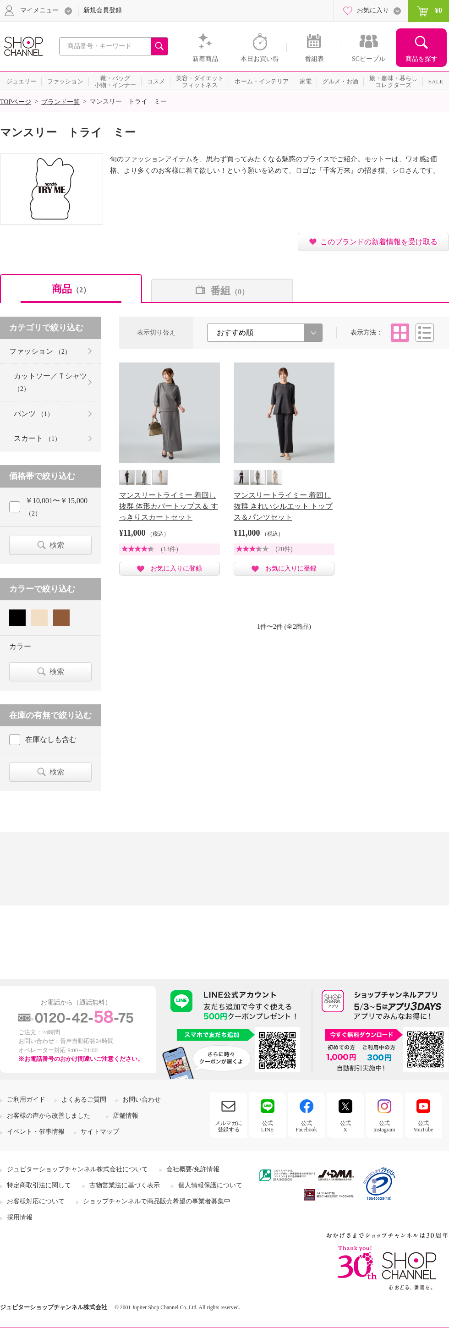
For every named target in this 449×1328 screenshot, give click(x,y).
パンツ (34, 413)
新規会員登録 (102, 10)
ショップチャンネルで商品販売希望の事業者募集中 (156, 1201)
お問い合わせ (141, 1099)
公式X (345, 1126)
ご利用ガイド (26, 1099)
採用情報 (20, 1217)
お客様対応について (36, 1201)
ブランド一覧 (60, 102)
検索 (56, 545)
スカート (37, 438)
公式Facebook (306, 1126)
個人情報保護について (210, 1185)
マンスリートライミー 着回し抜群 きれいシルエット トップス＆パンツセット (283, 506)
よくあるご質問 (83, 1099)
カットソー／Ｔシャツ (50, 382)
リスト (425, 333)
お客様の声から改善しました (48, 1115)
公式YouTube (423, 1126)
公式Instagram (384, 1126)
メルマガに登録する (228, 1126)
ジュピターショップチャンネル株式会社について (77, 1169)
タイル (400, 333)
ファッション (40, 351)
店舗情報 (125, 1115)
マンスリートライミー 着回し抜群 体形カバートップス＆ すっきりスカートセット (168, 506)
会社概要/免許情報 (192, 1169)
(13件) (169, 549)
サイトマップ (100, 1131)
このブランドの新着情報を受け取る (379, 242)
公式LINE (267, 1126)
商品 (71, 289)
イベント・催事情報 (36, 1131)
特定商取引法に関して (39, 1185)
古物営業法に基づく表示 (124, 1185)
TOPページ (15, 102)
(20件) (283, 549)
